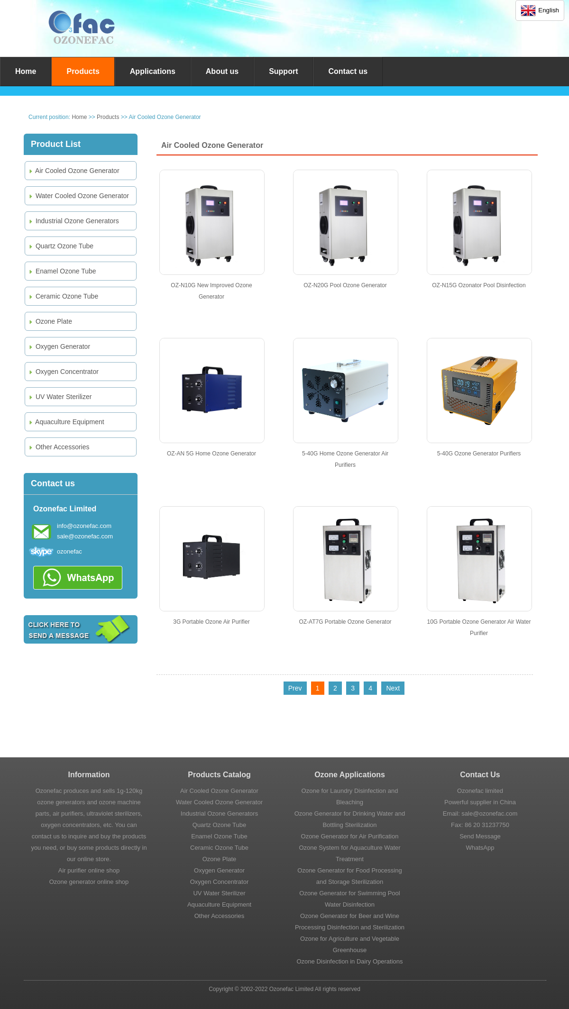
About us (222, 71)
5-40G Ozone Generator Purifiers (479, 453)
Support (283, 71)
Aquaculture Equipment (66, 422)
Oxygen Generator (59, 346)
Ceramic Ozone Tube (63, 296)
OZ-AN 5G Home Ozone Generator (211, 453)
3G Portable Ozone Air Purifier (211, 621)
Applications (152, 71)
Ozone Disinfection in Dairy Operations (350, 961)
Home (25, 71)
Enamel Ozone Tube (62, 271)
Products (82, 71)
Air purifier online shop (88, 870)
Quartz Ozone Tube (60, 246)
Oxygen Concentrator (63, 371)
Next (393, 688)
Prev (295, 688)
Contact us (347, 71)
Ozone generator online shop (89, 881)
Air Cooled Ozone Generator (73, 170)
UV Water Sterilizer (60, 396)
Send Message (480, 836)
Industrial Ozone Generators (73, 221)
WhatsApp (480, 847)
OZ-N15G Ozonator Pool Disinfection (478, 285)
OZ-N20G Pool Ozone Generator (344, 285)
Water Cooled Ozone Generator (78, 196)
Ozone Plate (50, 321)
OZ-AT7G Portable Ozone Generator (345, 621)
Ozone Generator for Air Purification (350, 836)
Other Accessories (59, 447)
